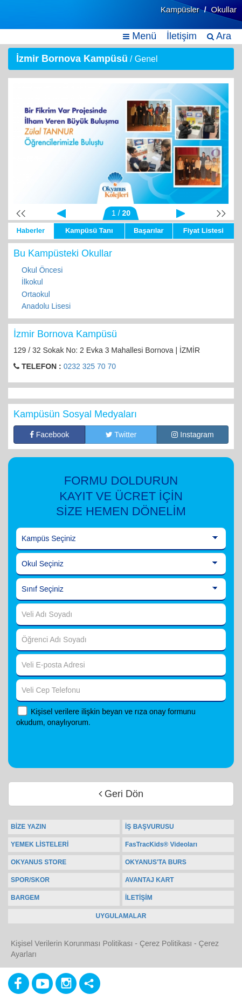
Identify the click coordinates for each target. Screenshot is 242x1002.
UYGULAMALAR (121, 916)
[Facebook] (18, 983)
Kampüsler (180, 9)
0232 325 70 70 (90, 366)
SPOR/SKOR (30, 880)
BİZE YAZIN (28, 826)
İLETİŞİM (139, 897)
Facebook (49, 434)
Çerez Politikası (166, 943)
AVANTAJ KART (149, 880)
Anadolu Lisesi (46, 306)
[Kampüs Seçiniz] (121, 539)
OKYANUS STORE (38, 862)
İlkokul (32, 282)
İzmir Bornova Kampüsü (72, 58)
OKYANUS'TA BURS (155, 862)
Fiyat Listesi (203, 230)
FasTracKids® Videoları (161, 844)
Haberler (30, 230)
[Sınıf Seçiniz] (121, 589)
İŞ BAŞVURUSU (149, 826)
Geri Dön (121, 793)
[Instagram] (66, 983)
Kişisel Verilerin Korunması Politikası (72, 943)
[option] (121, 143)
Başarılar (149, 230)
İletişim (182, 36)
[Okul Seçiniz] (121, 564)
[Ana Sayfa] (33, 20)
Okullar (224, 9)
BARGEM (25, 897)
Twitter (121, 434)
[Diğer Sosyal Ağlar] (89, 983)
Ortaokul (36, 294)
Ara (219, 36)
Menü (139, 36)
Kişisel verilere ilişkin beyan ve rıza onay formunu (113, 711)
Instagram (192, 434)
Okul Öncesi (42, 270)
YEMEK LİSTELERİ (39, 844)
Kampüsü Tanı (89, 230)
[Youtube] (42, 983)
